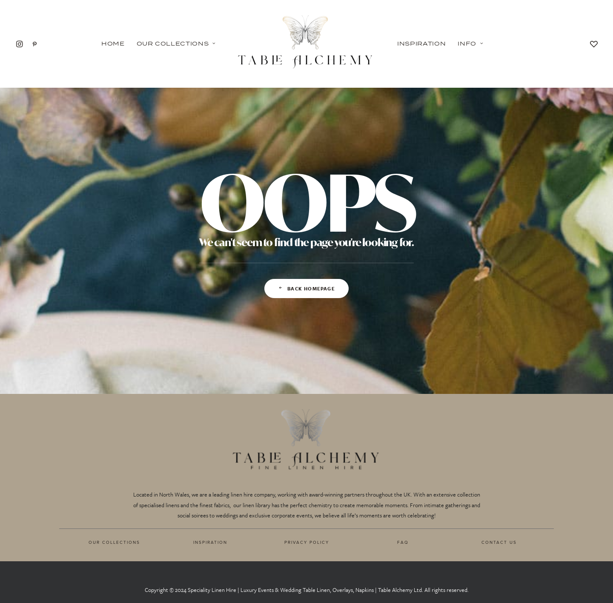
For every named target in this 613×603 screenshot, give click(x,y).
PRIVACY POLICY (306, 542)
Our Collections (176, 43)
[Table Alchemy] (306, 43)
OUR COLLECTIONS (114, 542)
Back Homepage (306, 288)
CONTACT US (499, 542)
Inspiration (421, 43)
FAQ (403, 542)
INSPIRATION (210, 542)
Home (113, 43)
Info (470, 43)
